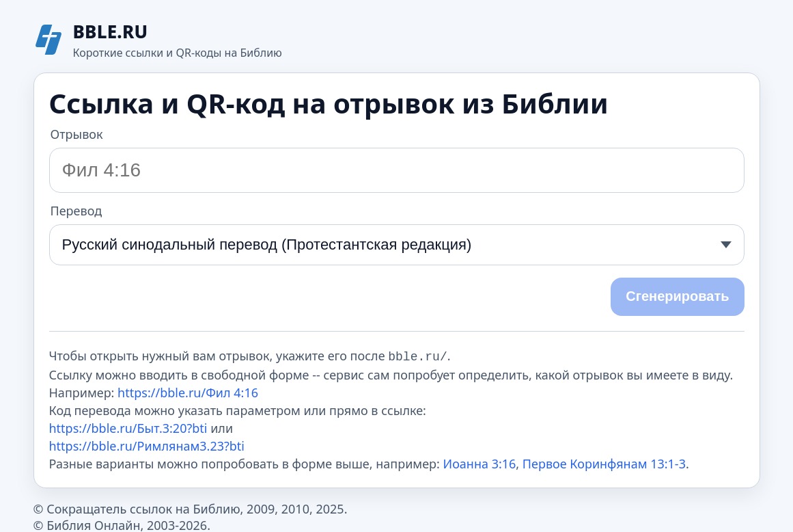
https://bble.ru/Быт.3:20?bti (128, 426)
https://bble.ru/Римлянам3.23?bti (147, 444)
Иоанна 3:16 (479, 462)
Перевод (76, 210)
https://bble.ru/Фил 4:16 (187, 391)
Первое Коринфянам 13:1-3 (604, 462)
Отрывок (77, 134)
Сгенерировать (677, 296)
